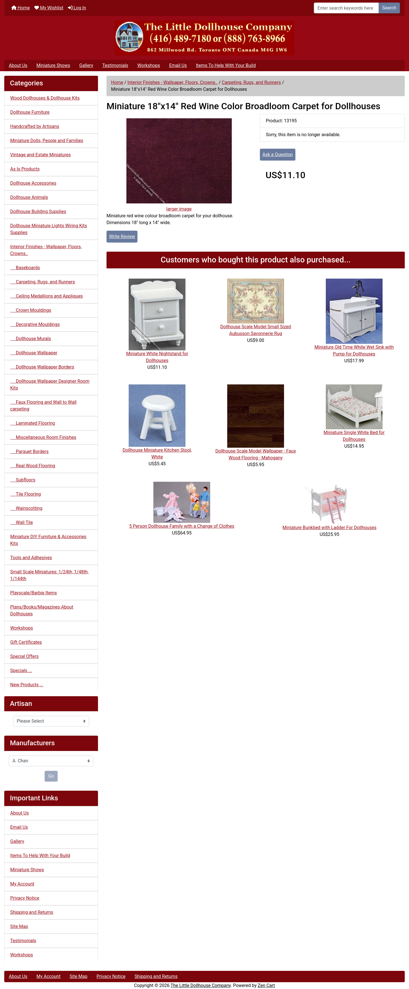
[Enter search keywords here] (346, 8)
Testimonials (115, 65)
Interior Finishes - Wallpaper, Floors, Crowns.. (173, 82)
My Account (22, 884)
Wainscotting (26, 508)
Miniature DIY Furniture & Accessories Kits (48, 540)
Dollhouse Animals (29, 197)
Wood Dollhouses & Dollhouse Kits (45, 98)
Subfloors (22, 480)
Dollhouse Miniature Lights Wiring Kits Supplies (48, 229)
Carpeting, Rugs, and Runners (251, 82)
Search (389, 7)
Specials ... (21, 670)
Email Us (178, 65)
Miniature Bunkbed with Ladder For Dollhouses (330, 527)
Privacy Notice (24, 898)
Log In (77, 7)
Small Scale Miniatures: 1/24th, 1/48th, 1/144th (49, 575)
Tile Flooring (25, 494)
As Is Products (24, 169)
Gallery (86, 65)
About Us (18, 65)
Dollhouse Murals (30, 338)
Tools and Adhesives (31, 557)
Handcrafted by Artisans (34, 126)
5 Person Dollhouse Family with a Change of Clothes (181, 526)
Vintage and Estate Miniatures (40, 154)
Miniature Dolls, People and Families (46, 140)
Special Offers (24, 656)
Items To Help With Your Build (226, 65)
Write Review (122, 236)
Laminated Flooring (32, 423)
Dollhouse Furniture (29, 112)
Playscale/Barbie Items (33, 592)
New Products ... (26, 684)
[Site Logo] (204, 37)
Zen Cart (266, 985)
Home (20, 7)
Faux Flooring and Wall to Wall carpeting (43, 405)
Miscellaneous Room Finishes (43, 437)
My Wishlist (48, 7)
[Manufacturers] (51, 761)
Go (51, 776)
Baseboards (25, 267)
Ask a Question (277, 154)
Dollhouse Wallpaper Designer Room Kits (49, 384)
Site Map (19, 926)
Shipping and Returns (31, 912)
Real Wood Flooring (32, 465)
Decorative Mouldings (35, 324)
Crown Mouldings (30, 310)
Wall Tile (21, 522)
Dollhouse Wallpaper (33, 352)
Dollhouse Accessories (33, 183)
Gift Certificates (26, 642)
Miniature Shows (53, 65)
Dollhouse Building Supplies (38, 211)
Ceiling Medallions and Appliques (46, 296)
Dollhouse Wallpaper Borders (42, 367)
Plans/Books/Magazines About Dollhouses (41, 610)
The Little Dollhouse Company (200, 985)
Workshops (148, 65)
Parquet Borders (29, 451)
